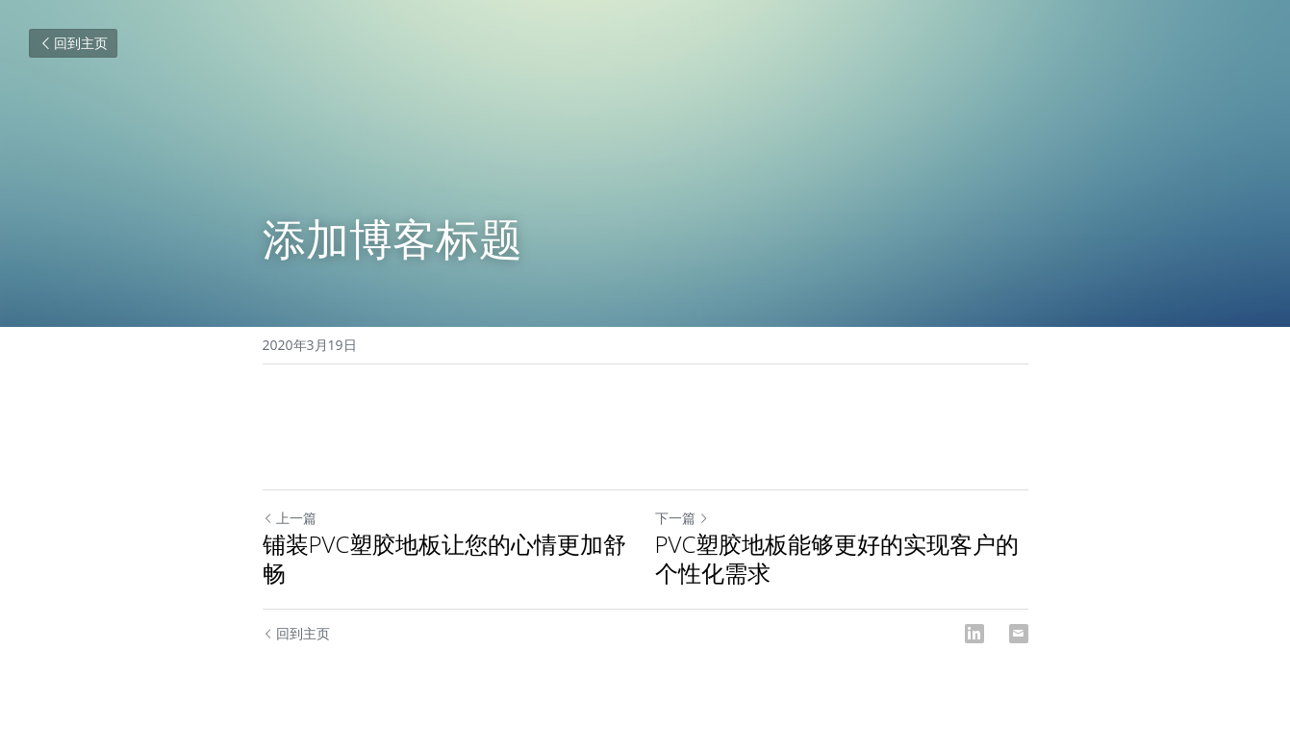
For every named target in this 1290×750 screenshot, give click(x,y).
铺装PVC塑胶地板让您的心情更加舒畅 (445, 559)
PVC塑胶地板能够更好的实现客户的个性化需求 (837, 559)
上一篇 (289, 518)
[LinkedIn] (974, 633)
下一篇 (682, 518)
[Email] (1018, 633)
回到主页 (73, 43)
